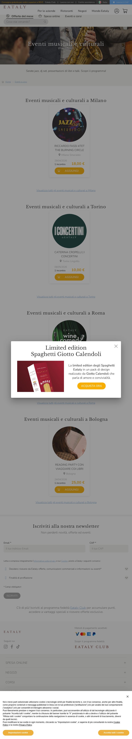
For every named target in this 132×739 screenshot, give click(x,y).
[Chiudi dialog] (116, 346)
